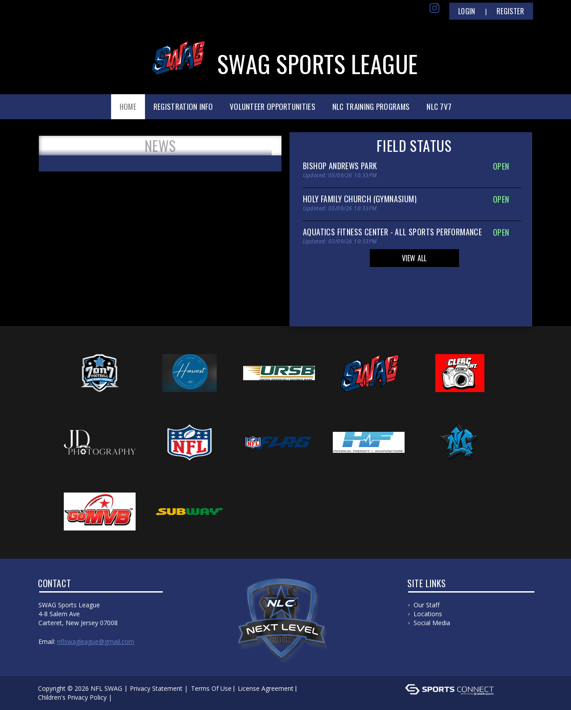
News (160, 145)
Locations (428, 614)
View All (414, 258)
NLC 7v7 (438, 106)
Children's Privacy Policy (72, 697)
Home (128, 106)
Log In (127, 697)
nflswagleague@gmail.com (95, 641)
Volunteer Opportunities (272, 106)
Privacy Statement (156, 688)
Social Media (432, 622)
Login (467, 11)
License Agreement (266, 688)
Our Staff (426, 605)
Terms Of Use (211, 688)
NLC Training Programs (371, 106)
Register (510, 11)
